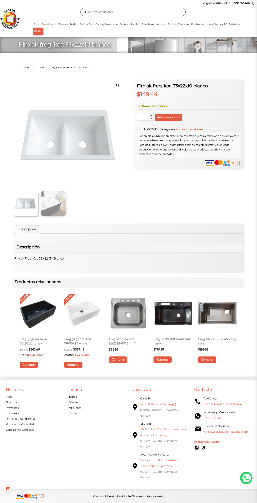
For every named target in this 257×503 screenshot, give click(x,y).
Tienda (73, 396)
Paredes (62, 24)
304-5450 (123, 3)
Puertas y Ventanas (178, 24)
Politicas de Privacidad (20, 424)
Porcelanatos (49, 24)
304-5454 (136, 3)
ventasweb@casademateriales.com (48, 3)
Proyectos (12, 407)
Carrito (73, 413)
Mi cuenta (75, 407)
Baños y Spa (86, 24)
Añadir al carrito (168, 117)
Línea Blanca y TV (217, 24)
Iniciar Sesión (243, 3)
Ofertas (38, 31)
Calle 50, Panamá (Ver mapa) (158, 404)
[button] (118, 85)
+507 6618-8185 (213, 418)
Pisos (36, 24)
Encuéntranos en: (207, 442)
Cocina (181, 129)
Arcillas (73, 24)
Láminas (160, 24)
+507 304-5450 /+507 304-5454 (222, 404)
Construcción (198, 24)
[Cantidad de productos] (145, 117)
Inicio (9, 396)
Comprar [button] (28, 364)
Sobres (123, 24)
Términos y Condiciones (20, 418)
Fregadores (195, 129)
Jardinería (234, 24)
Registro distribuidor (216, 3)
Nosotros (11, 402)
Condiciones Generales (20, 429)
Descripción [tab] (27, 229)
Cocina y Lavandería (106, 24)
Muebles (134, 24)
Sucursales (12, 413)
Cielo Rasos (147, 24)
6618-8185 (148, 3)
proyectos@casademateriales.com (91, 3)
